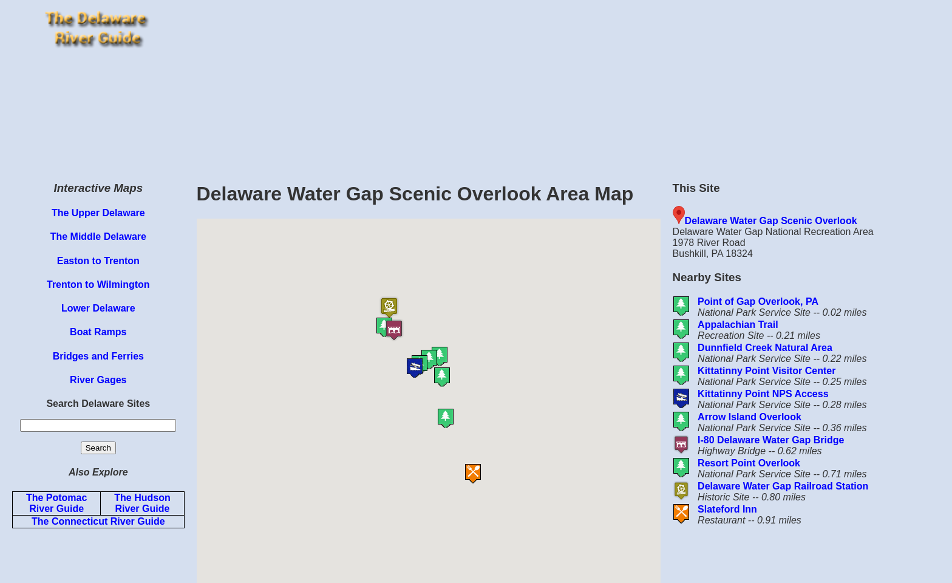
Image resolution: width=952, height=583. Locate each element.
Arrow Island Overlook (749, 417)
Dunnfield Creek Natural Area (765, 348)
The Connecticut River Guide (98, 521)
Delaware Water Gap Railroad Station (783, 486)
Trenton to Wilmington (98, 284)
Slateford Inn (727, 509)
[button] (465, 377)
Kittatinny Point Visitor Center (766, 371)
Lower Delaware (98, 308)
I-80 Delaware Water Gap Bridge (771, 440)
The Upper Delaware (98, 213)
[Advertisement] (571, 85)
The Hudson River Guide (142, 503)
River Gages (98, 380)
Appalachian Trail (738, 324)
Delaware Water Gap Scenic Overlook (771, 221)
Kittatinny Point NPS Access (763, 394)
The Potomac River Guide (56, 503)
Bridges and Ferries (98, 356)
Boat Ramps (98, 332)
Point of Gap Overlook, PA (758, 301)
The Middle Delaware (98, 236)
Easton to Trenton (98, 261)
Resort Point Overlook (749, 463)
